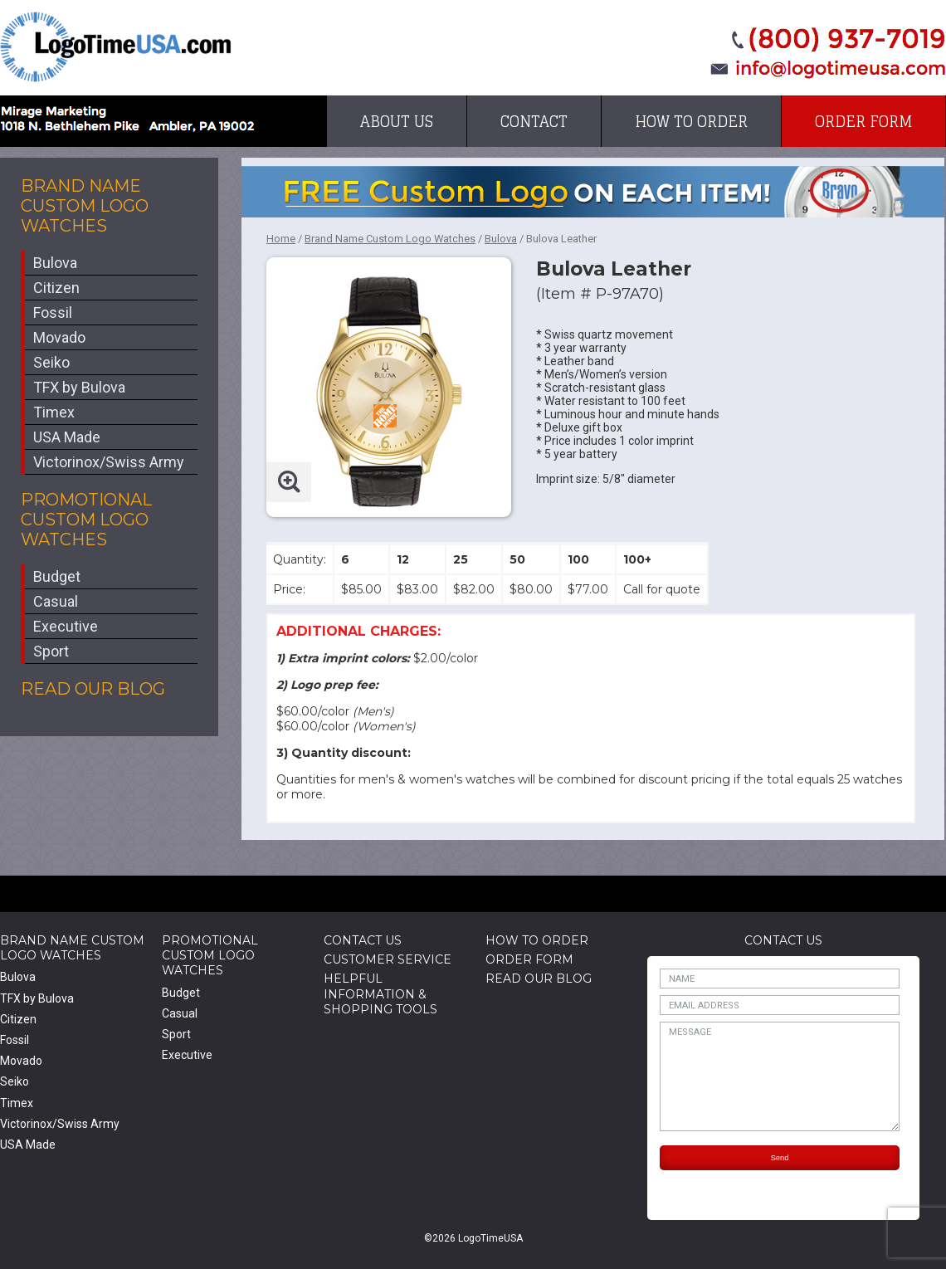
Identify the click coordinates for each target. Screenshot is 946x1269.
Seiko (51, 362)
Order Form (863, 121)
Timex (54, 412)
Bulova (55, 262)
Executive (65, 626)
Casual (55, 601)
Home (280, 238)
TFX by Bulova (79, 387)
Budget (56, 576)
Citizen (56, 287)
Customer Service (387, 959)
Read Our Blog (93, 689)
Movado (59, 337)
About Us (396, 121)
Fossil (52, 312)
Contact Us (363, 940)
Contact (534, 121)
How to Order (691, 121)
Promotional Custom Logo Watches (86, 519)
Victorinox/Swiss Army (108, 462)
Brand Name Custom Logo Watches (85, 206)
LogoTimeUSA (116, 47)
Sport (51, 651)
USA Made (66, 437)
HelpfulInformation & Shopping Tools (380, 993)
